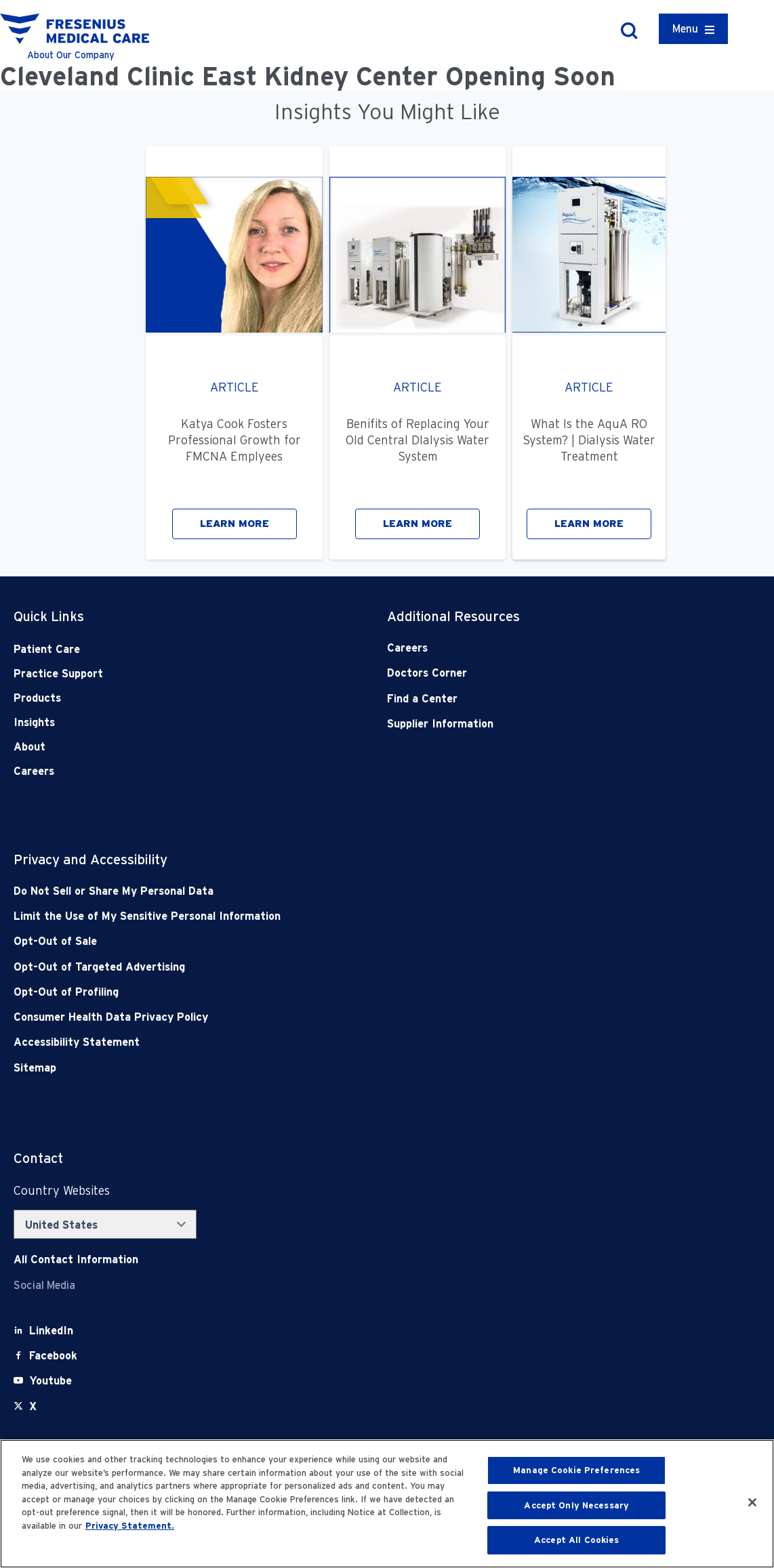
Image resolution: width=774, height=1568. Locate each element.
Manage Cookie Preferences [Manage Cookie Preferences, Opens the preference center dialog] (576, 1470)
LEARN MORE (234, 523)
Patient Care (47, 649)
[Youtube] (50, 1381)
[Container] (693, 29)
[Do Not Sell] (312, 891)
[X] (33, 1406)
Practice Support (58, 673)
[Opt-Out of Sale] (312, 941)
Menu (685, 28)
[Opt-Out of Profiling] (312, 992)
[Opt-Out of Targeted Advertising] (312, 967)
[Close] (752, 1502)
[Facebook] (53, 1356)
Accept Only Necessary (576, 1505)
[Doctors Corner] (536, 673)
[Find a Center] (536, 699)
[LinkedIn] (51, 1330)
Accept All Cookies (576, 1540)
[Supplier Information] (536, 724)
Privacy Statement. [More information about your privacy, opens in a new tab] (129, 1526)
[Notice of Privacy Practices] (312, 916)
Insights (34, 722)
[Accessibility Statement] (312, 1042)
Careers (34, 771)
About (29, 746)
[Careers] (536, 648)
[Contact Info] (76, 1259)
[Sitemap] (312, 1068)
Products (37, 698)
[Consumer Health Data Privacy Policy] (312, 1017)
